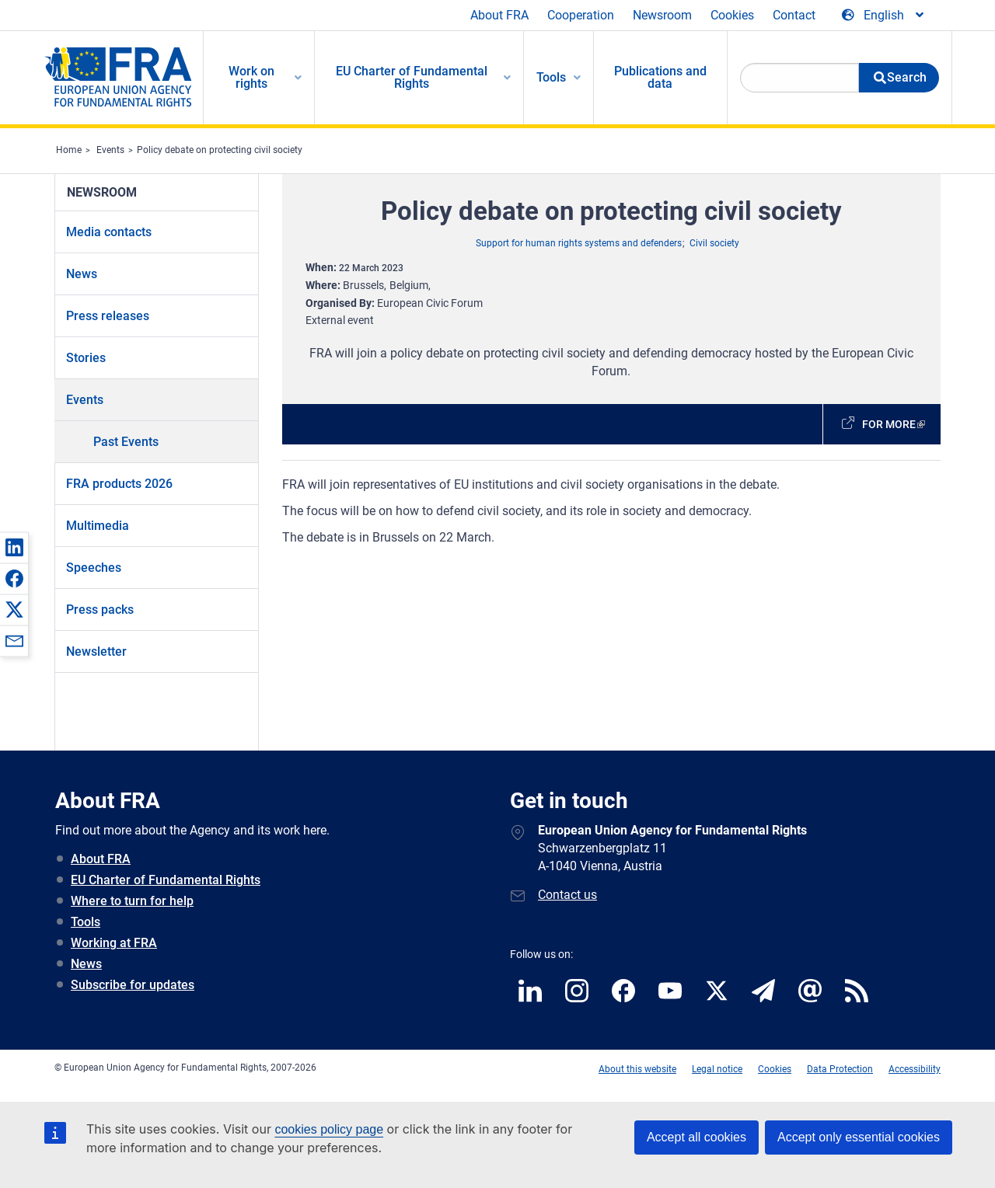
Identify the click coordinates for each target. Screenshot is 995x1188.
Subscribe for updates (132, 984)
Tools (85, 922)
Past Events (126, 441)
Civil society (714, 243)
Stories (86, 357)
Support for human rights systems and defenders (579, 243)
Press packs (100, 609)
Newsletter (96, 651)
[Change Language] (884, 16)
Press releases (107, 315)
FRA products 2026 (119, 483)
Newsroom (662, 15)
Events (110, 150)
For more (889, 424)
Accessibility (915, 1069)
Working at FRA (114, 942)
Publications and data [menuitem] (660, 77)
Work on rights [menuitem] (251, 77)
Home (69, 150)
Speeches (93, 567)
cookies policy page (328, 1129)
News (81, 274)
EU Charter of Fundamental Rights (165, 880)
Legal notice (717, 1069)
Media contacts (109, 232)
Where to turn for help (132, 901)
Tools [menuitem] (551, 77)
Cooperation (580, 15)
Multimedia (97, 525)
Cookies (732, 15)
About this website (637, 1069)
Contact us (567, 894)
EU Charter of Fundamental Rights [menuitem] (411, 77)
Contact (794, 15)
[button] (14, 547)
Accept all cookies (696, 1137)
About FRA (499, 15)
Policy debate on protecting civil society (219, 150)
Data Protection (840, 1069)
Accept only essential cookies (858, 1137)
